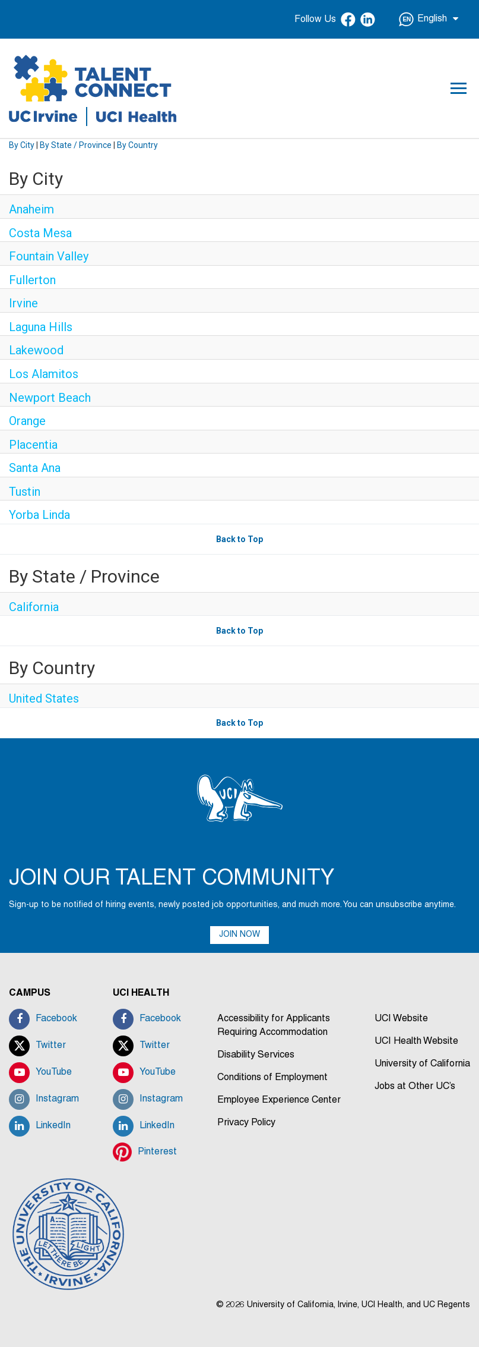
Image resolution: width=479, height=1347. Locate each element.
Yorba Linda (39, 515)
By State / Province (76, 145)
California (34, 607)
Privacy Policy (246, 1123)
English (428, 19)
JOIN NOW (239, 935)
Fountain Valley (48, 256)
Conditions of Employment (272, 1078)
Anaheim (31, 209)
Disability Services (255, 1055)
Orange (27, 421)
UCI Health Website (416, 1041)
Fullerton (32, 280)
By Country (137, 145)
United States (44, 698)
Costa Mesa (40, 233)
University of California (422, 1064)
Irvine (23, 303)
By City (21, 145)
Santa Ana (35, 468)
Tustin (24, 491)
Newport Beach (50, 398)
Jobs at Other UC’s (415, 1086)
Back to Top (239, 539)
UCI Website (401, 1019)
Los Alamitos (43, 374)
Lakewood (36, 350)
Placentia (33, 445)
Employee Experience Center (279, 1100)
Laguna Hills (40, 327)
